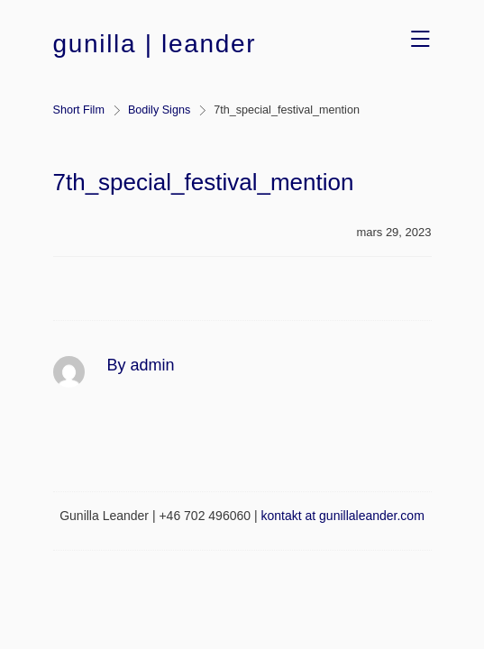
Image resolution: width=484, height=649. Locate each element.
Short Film (79, 110)
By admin (141, 365)
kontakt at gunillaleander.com (342, 515)
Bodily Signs (159, 110)
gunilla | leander (155, 44)
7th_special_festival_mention (203, 182)
